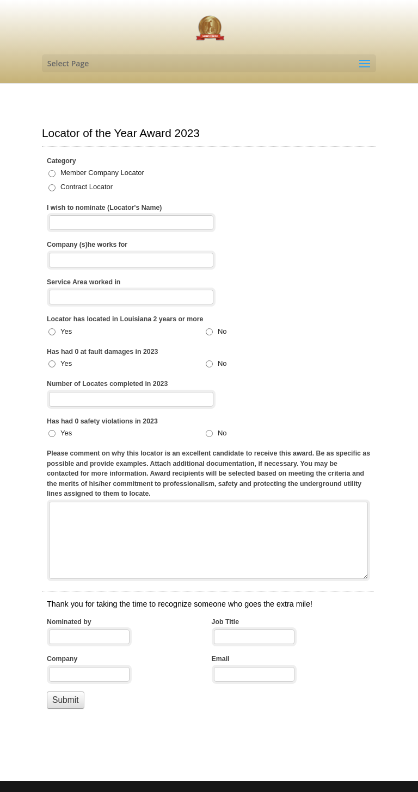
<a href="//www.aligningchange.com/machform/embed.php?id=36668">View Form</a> (209, 430)
